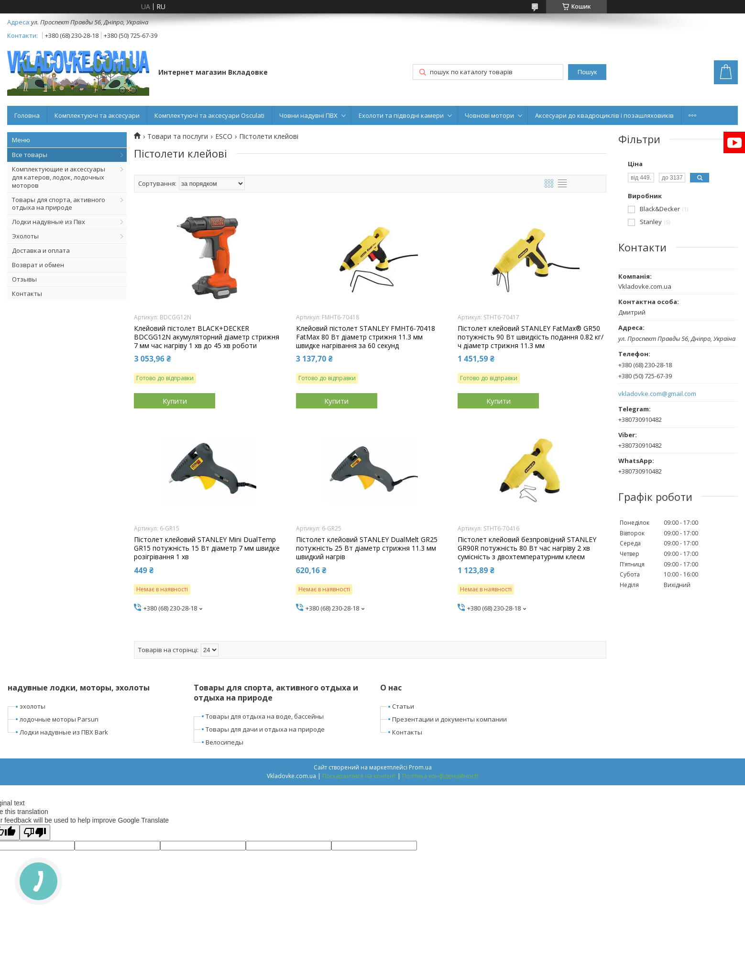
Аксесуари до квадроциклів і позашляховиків (604, 115)
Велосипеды (224, 742)
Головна (27, 115)
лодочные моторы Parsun (59, 719)
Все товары (29, 154)
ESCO (223, 136)
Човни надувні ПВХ (308, 115)
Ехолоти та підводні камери (401, 115)
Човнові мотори (489, 115)
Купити (175, 401)
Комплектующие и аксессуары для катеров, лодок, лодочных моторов (58, 177)
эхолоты (32, 706)
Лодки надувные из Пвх (48, 221)
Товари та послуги (177, 136)
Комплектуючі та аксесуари (97, 115)
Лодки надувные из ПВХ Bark (64, 732)
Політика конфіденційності (440, 776)
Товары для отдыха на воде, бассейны (265, 716)
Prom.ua (420, 767)
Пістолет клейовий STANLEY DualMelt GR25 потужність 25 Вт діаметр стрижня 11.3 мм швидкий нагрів (367, 548)
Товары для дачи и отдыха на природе (265, 729)
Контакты (27, 293)
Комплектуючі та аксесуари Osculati (209, 115)
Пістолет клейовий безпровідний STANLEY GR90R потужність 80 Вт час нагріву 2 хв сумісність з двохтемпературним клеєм (527, 548)
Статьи (403, 706)
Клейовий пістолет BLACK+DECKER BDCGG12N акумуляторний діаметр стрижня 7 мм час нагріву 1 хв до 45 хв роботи (206, 337)
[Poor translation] (35, 832)
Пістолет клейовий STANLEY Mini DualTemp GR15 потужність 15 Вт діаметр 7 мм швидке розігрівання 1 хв (207, 548)
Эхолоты (25, 236)
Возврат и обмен (38, 264)
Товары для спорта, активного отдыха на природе (58, 203)
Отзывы (24, 279)
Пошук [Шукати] (587, 72)
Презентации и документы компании (449, 719)
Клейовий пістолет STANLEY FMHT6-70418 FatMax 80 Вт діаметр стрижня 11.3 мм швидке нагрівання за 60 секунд (365, 337)
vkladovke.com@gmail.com (657, 394)
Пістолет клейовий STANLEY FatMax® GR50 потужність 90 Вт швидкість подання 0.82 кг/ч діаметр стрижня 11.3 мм (530, 337)
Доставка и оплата (41, 250)
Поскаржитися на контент (359, 776)
